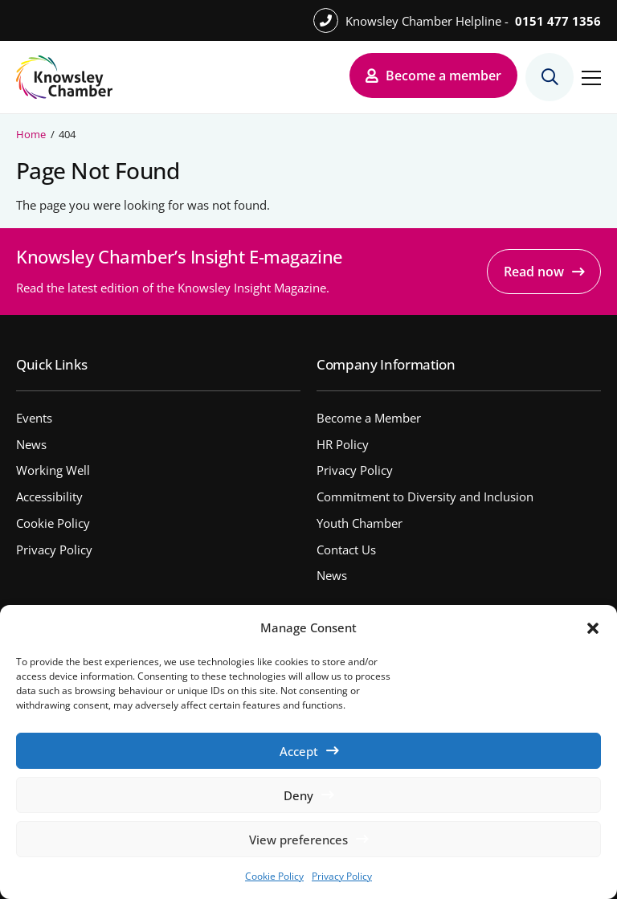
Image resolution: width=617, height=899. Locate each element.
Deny (298, 795)
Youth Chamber (359, 523)
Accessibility (49, 496)
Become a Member (369, 418)
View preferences (298, 840)
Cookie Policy (274, 876)
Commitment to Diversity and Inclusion (425, 496)
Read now (534, 271)
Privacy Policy (342, 876)
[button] (593, 628)
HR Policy (343, 444)
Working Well (53, 470)
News (31, 444)
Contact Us (346, 549)
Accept (299, 751)
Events (34, 418)
